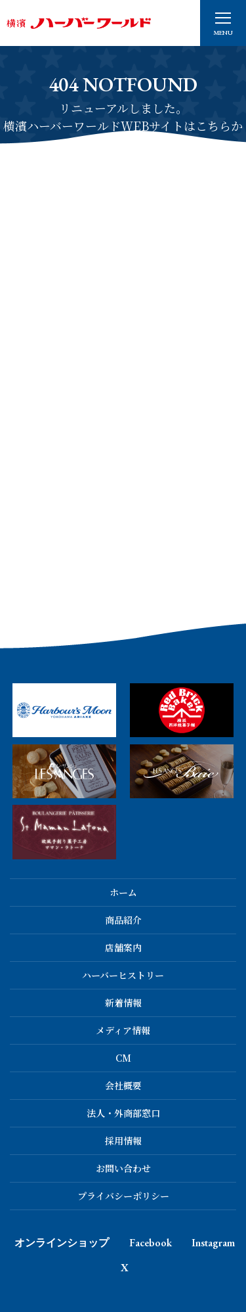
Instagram (213, 1243)
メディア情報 (123, 1030)
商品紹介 (123, 919)
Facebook (150, 1243)
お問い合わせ (123, 1168)
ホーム (123, 892)
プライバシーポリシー (123, 1195)
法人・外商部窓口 (123, 1113)
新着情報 (123, 1002)
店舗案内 (123, 947)
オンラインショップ (61, 1243)
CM (123, 1057)
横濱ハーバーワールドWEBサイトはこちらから (123, 134)
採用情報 (123, 1140)
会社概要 (123, 1085)
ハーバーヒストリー (123, 975)
